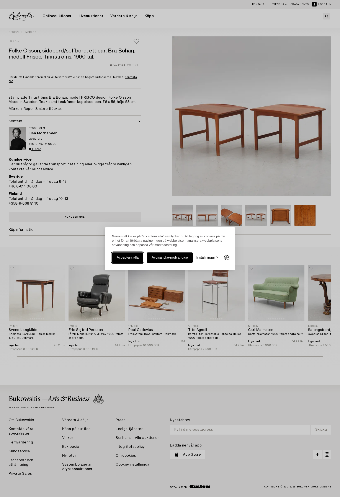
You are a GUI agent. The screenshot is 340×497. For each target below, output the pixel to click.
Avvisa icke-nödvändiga (170, 257)
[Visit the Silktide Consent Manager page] (227, 258)
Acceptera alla (128, 257)
